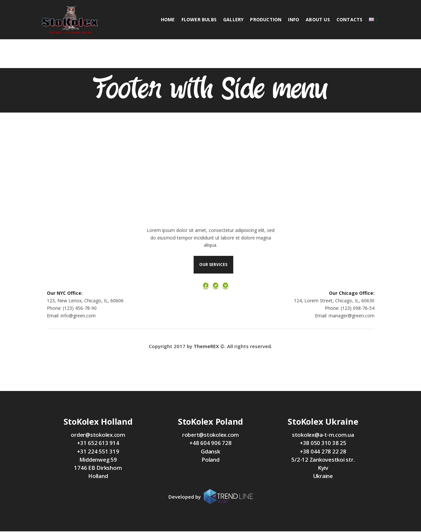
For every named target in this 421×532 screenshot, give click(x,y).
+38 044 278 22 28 (323, 452)
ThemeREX (206, 347)
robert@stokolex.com (210, 435)
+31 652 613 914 (98, 443)
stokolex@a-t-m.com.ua (323, 435)
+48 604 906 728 (210, 443)
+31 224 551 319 (98, 452)
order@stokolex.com (97, 435)
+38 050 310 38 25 (323, 443)
